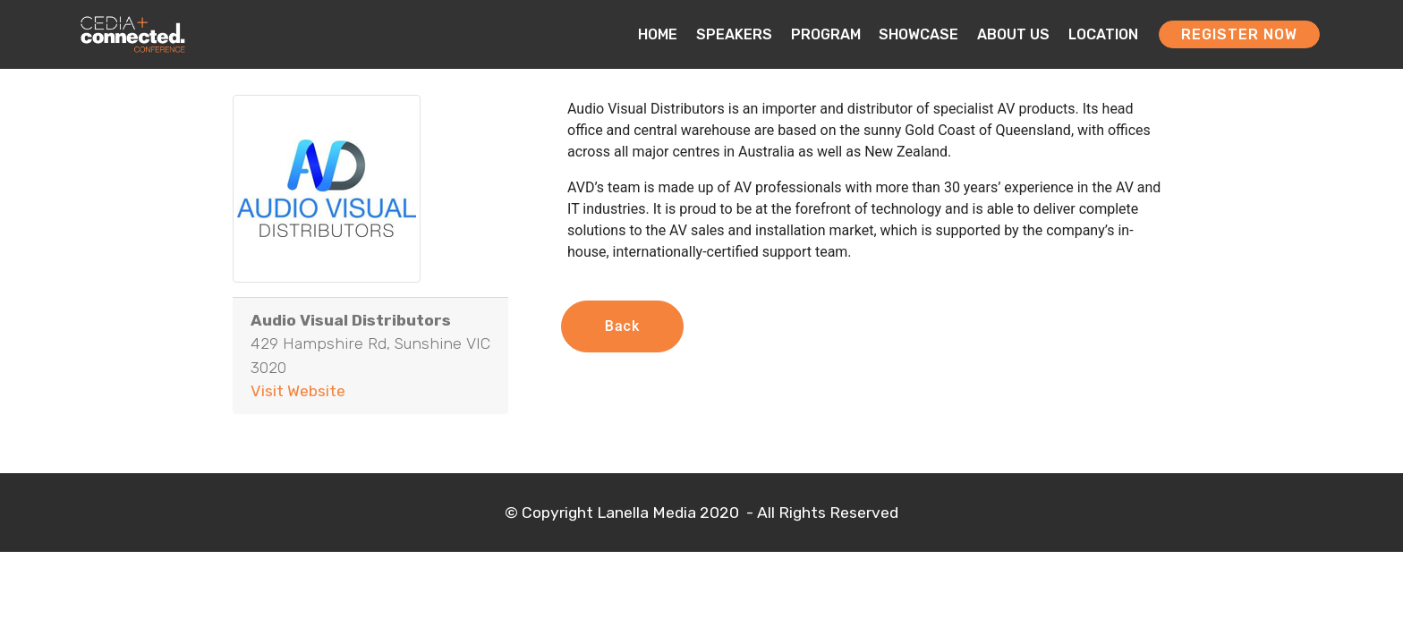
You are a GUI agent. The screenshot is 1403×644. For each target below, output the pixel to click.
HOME (657, 34)
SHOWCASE (918, 34)
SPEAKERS (734, 34)
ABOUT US (1013, 34)
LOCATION (1103, 34)
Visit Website (298, 391)
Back (622, 326)
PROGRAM (826, 34)
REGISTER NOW (1239, 34)
